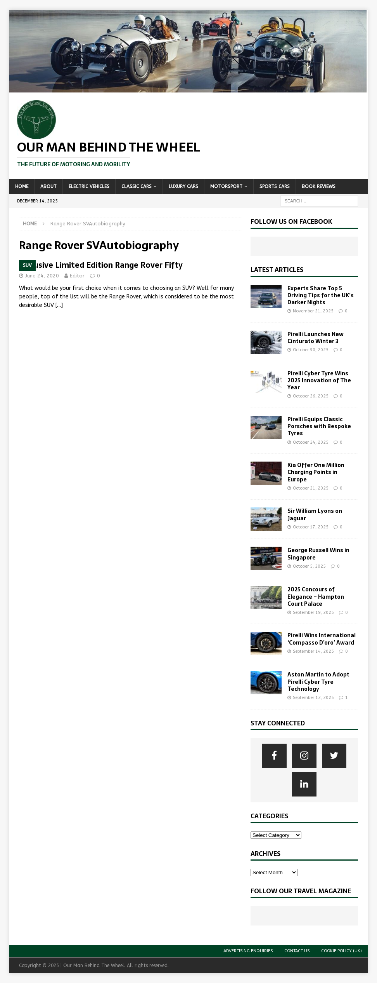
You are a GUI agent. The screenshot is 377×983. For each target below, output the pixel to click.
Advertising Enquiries (248, 950)
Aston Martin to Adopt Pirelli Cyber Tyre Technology (318, 681)
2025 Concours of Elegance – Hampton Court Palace (315, 596)
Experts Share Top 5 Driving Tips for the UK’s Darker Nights (320, 295)
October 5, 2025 (309, 566)
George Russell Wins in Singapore (318, 553)
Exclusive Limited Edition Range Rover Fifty (101, 265)
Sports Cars (274, 186)
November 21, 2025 (313, 311)
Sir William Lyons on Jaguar (314, 514)
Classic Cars (136, 186)
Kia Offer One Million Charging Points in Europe (315, 472)
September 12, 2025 (313, 697)
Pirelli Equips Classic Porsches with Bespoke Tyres (319, 426)
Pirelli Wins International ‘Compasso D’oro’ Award (321, 639)
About (48, 186)
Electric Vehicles (89, 186)
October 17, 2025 (311, 527)
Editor (77, 276)
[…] (59, 305)
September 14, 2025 (313, 651)
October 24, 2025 (311, 442)
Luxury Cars (183, 186)
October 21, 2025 (311, 488)
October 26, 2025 (311, 396)
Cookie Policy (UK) (341, 950)
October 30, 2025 (311, 349)
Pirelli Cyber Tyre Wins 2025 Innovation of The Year (319, 380)
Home (21, 186)
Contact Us (297, 950)
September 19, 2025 (313, 612)
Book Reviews (318, 186)
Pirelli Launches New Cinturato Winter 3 (315, 337)
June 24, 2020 (42, 276)
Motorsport (226, 186)
